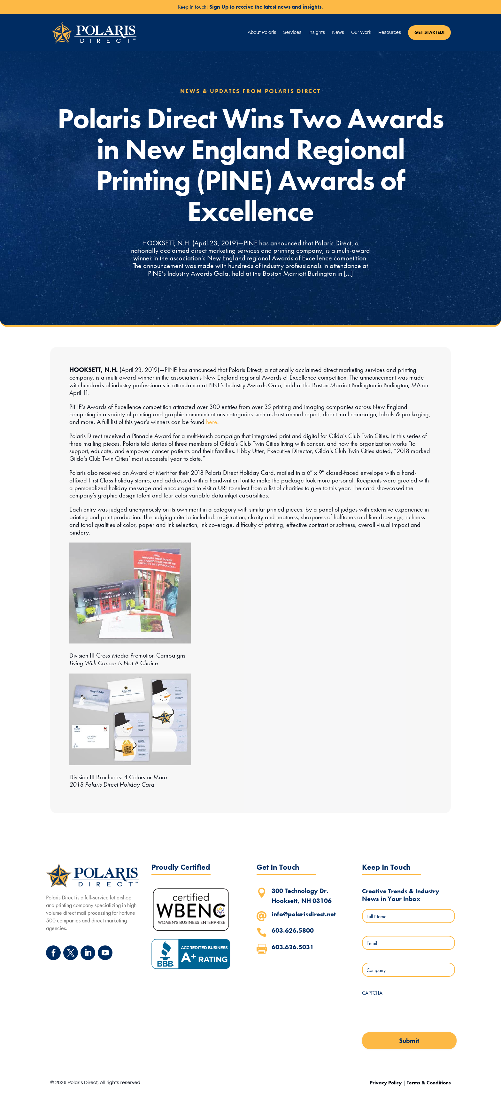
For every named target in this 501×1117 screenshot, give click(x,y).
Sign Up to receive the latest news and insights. (266, 6)
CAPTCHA (372, 993)
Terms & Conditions (429, 1082)
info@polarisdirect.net (304, 914)
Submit (409, 1040)
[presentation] (410, 1011)
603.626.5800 (293, 930)
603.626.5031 (293, 947)
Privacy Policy (386, 1082)
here (211, 422)
